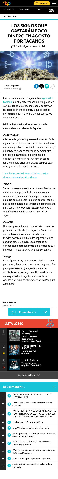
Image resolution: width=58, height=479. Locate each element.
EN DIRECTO (43, 3)
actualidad (10, 16)
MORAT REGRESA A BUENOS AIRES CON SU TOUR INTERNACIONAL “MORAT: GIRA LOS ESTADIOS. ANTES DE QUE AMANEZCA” (34, 413)
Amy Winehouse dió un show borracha (30, 428)
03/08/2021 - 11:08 (13, 88)
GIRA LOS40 (51, 10)
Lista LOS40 (9, 9)
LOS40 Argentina (12, 85)
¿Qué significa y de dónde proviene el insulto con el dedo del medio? (33, 435)
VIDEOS (38, 9)
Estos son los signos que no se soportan (31, 458)
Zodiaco (7, 305)
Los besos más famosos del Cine (27, 422)
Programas (24, 9)
